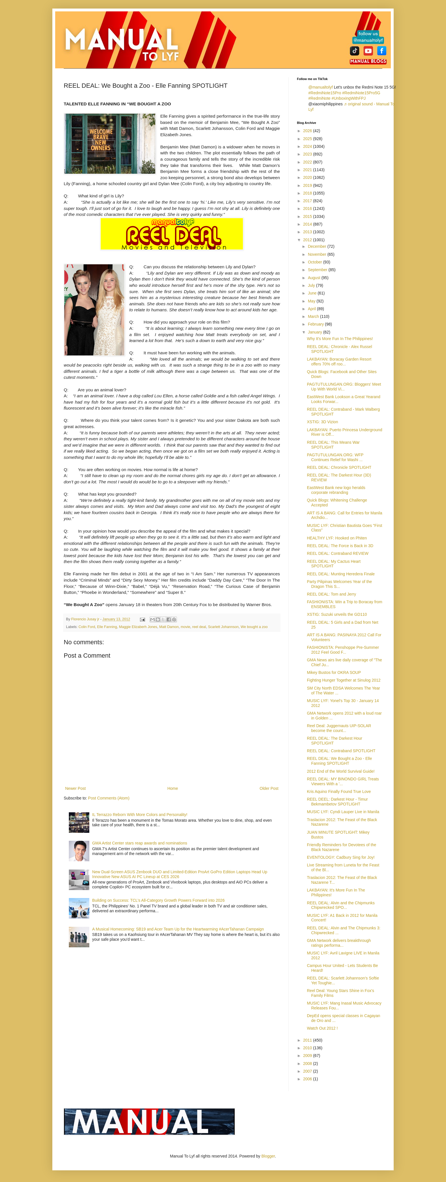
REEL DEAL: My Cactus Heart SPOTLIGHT (334, 563)
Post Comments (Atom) (108, 798)
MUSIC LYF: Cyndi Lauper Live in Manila (343, 811)
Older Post (269, 788)
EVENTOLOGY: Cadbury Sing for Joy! (341, 857)
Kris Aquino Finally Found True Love (339, 791)
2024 (308, 146)
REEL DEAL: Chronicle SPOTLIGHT (339, 467)
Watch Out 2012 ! (322, 1028)
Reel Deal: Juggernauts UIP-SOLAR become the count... (339, 728)
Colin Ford (87, 627)
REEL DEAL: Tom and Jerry (331, 594)
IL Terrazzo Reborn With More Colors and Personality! (139, 814)
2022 (308, 162)
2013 (308, 232)
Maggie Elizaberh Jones (138, 627)
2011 (308, 1040)
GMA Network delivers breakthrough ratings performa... (339, 943)
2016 (308, 208)
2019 (308, 185)
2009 (308, 1055)
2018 (308, 193)
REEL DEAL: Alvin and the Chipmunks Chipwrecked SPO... (341, 905)
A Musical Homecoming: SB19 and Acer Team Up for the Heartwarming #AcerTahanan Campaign (178, 929)
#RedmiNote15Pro (324, 93)
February (316, 324)
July (312, 285)
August (314, 277)
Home (172, 788)
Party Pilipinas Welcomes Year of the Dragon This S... (339, 584)
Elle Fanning (107, 627)
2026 (308, 130)
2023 (308, 154)
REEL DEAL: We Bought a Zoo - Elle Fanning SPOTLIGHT (339, 761)
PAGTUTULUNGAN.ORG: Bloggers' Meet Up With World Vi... (344, 386)
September (318, 269)
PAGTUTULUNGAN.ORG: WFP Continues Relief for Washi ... (335, 457)
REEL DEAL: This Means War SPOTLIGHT (333, 444)
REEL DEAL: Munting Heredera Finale (341, 574)
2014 (308, 224)
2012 (308, 240)
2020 (308, 177)
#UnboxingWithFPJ (349, 98)
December (317, 246)
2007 (308, 1071)
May (312, 301)
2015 (308, 216)
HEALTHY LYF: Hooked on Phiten (337, 538)
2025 (308, 138)
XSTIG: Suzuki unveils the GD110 (337, 614)
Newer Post (75, 788)
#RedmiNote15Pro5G (361, 93)
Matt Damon (169, 627)
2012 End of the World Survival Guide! (341, 771)
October (315, 262)
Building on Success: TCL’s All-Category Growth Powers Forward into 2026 (158, 900)
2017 (308, 201)
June (312, 293)
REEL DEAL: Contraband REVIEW (338, 553)
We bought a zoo (254, 627)
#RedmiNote (319, 98)
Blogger (268, 1156)
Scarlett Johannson (223, 627)
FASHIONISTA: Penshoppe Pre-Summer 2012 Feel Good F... (343, 650)
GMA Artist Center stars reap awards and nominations (139, 843)
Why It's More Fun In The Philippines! (340, 338)
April (312, 308)
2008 (308, 1063)
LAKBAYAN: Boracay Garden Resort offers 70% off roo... (339, 361)
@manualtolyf (320, 87)
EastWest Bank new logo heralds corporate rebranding (336, 490)
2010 (308, 1048)
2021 (308, 169)
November (317, 254)
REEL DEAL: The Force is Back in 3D (340, 545)
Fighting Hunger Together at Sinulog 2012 (344, 680)
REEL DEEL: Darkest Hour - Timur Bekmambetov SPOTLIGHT (337, 801)
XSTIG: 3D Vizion (322, 422)
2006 (308, 1079)
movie (185, 627)
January (315, 332)
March (314, 316)
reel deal (199, 627)
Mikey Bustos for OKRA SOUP (334, 672)
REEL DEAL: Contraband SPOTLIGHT (341, 751)
